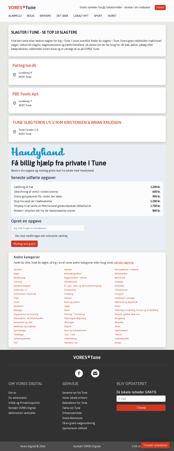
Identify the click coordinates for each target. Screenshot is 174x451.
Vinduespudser (122, 338)
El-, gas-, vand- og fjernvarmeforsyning (82, 286)
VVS (15, 342)
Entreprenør (70, 290)
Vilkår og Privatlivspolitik (24, 402)
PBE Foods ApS (26, 94)
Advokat (18, 269)
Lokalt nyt (81, 15)
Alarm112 (15, 15)
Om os (12, 392)
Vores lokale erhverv (74, 397)
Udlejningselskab (22, 338)
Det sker (62, 15)
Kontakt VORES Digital (22, 407)
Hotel (16, 302)
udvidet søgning (124, 262)
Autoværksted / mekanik (126, 269)
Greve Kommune (72, 418)
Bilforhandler (121, 273)
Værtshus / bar (71, 342)
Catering (18, 281)
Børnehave (120, 277)
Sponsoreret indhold (74, 428)
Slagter (67, 326)
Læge (67, 306)
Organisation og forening (26, 314)
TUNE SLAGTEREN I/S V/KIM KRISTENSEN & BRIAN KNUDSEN (67, 122)
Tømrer (118, 334)
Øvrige (118, 342)
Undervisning (70, 338)
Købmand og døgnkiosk (126, 302)
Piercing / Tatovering (74, 314)
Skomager (69, 322)
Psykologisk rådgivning (75, 318)
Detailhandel (70, 281)
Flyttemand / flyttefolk (25, 294)
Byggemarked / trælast (75, 277)
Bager (16, 273)
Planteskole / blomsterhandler (28, 318)
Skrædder (119, 322)
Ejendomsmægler (22, 286)
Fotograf (119, 294)
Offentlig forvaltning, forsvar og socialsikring (136, 310)
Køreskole (19, 306)
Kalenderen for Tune (74, 402)
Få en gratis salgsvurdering (78, 423)
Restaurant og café (23, 322)
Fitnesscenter (121, 290)
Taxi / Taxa (69, 334)
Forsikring (68, 294)
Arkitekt (68, 269)
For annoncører (17, 397)
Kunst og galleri (72, 302)
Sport (98, 15)
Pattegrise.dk (24, 65)
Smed (117, 326)
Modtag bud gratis (24, 243)
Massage (18, 310)
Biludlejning (19, 277)
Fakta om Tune (71, 407)
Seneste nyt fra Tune (74, 392)
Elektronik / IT (20, 290)
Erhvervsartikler (72, 412)
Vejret (112, 15)
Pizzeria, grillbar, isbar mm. (127, 314)
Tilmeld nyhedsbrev (155, 445)
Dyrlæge (119, 281)
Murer (67, 310)
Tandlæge (19, 334)
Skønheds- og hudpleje (25, 326)
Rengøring (120, 318)
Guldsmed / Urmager (125, 298)
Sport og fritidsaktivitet (75, 330)
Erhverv (45, 15)
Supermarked (121, 330)
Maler (117, 306)
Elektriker (119, 286)
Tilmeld (160, 7)
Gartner (68, 298)
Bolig (30, 15)
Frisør (16, 298)
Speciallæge (20, 330)
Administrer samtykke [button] (22, 412)
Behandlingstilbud (73, 273)
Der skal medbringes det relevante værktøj (41, 235)
